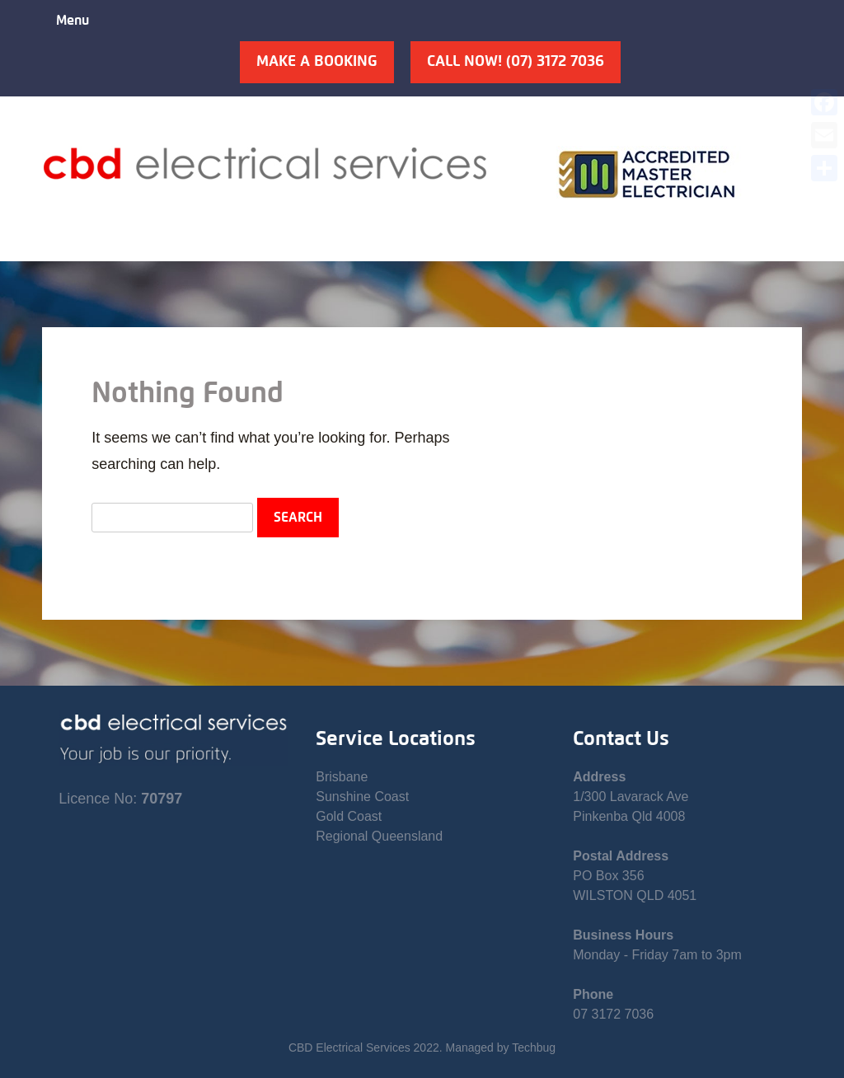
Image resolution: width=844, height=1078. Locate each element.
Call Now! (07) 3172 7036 (515, 61)
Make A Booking (316, 61)
